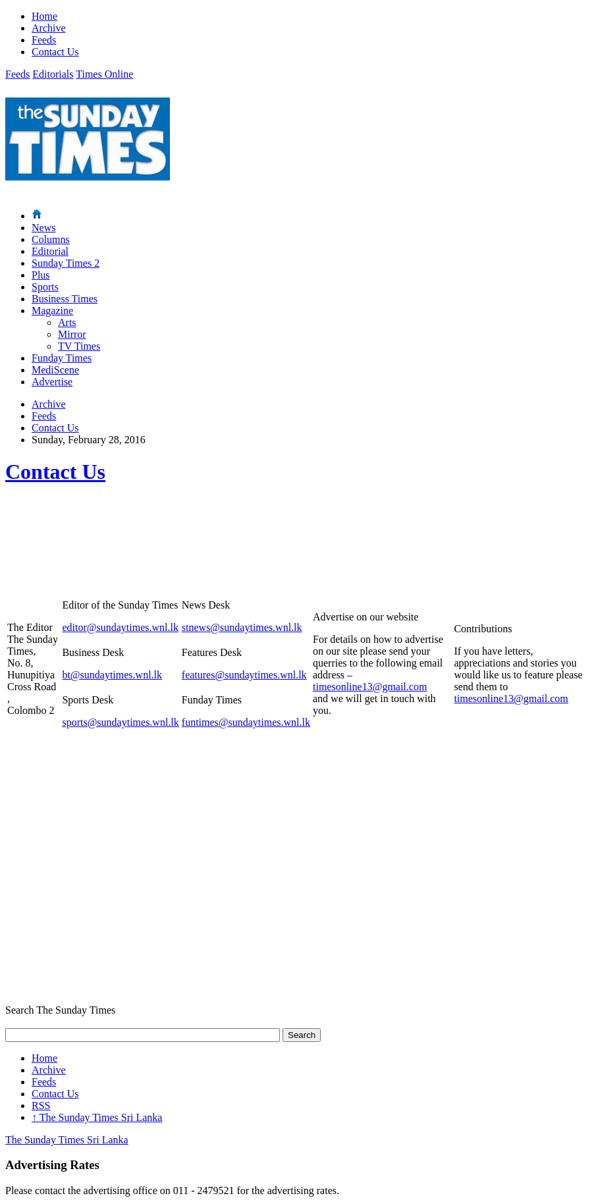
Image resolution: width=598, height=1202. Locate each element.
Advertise (52, 381)
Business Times (64, 298)
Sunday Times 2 (65, 263)
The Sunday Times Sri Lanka (97, 1117)
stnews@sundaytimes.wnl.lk (242, 627)
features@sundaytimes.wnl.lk (244, 674)
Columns (51, 239)
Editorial (50, 251)
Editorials (52, 74)
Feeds (44, 39)
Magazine (52, 310)
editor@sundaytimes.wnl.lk (120, 627)
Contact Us (55, 51)
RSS (41, 1105)
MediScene (55, 369)
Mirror (72, 334)
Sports (45, 286)
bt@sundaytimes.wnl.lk (112, 674)
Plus (41, 275)
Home (44, 16)
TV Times (79, 346)
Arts (67, 322)
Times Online (104, 74)
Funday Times (62, 358)
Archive (49, 28)
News (43, 227)
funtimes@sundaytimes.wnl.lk (246, 722)
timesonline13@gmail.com (370, 686)
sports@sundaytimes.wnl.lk (120, 722)
